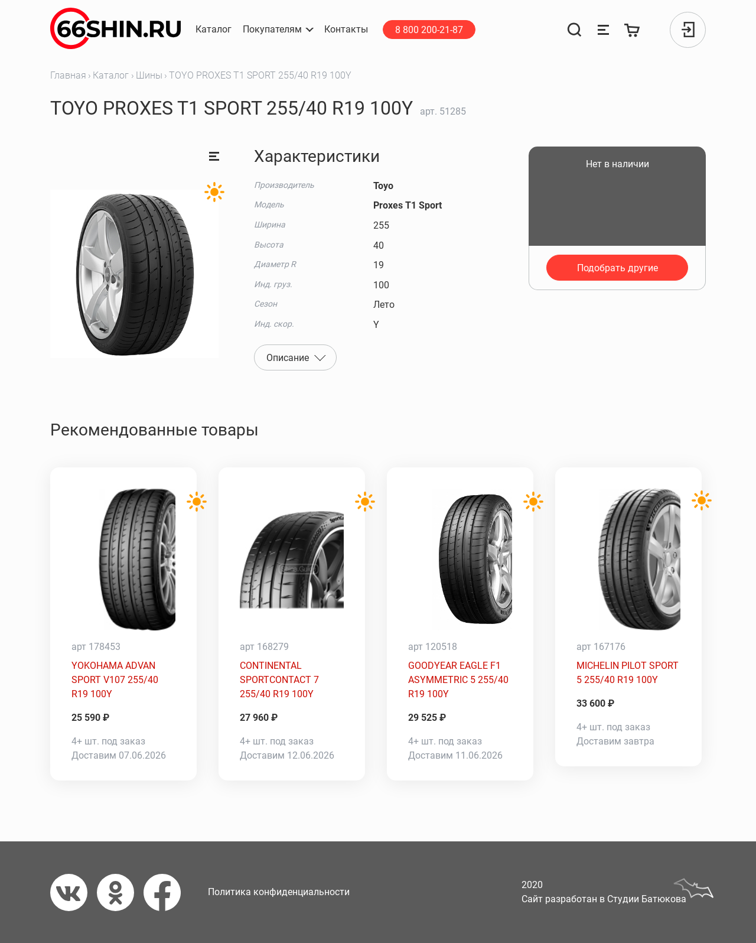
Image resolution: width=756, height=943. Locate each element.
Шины (149, 75)
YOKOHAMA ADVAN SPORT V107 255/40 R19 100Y (114, 680)
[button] (278, 29)
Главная (68, 75)
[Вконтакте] (73, 892)
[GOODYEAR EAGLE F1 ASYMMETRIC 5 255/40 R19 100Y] (460, 559)
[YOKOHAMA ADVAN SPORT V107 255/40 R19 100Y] (123, 559)
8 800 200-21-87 (429, 29)
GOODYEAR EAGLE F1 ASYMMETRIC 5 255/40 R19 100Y (458, 680)
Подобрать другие (617, 268)
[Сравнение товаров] (603, 30)
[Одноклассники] (120, 892)
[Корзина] (632, 30)
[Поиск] (574, 30)
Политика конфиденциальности (279, 892)
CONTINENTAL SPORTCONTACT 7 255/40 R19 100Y (279, 680)
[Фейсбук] (167, 892)
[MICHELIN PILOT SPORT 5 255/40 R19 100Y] (628, 559)
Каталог (111, 75)
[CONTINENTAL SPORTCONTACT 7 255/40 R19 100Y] (292, 559)
